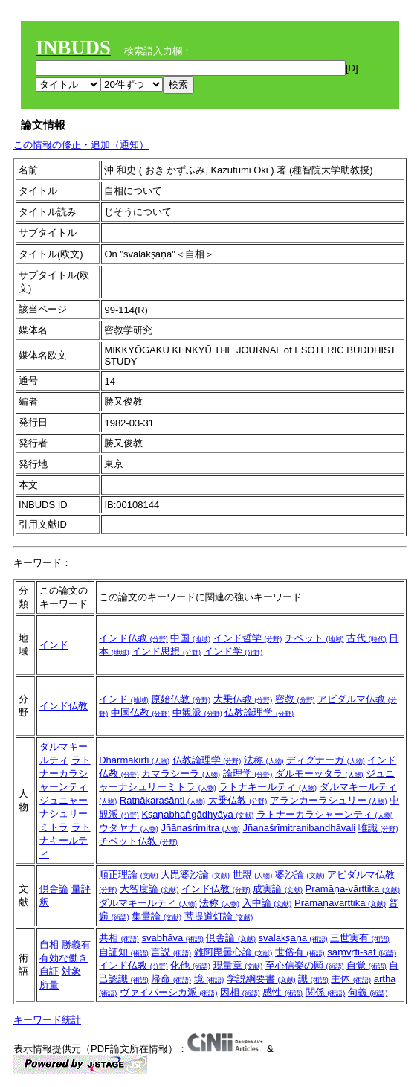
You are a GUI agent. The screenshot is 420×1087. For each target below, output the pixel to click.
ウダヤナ (128, 827)
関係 (326, 992)
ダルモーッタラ (319, 773)
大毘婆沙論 (195, 874)
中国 (190, 638)
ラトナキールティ (65, 840)
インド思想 (166, 651)
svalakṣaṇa (293, 937)
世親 (253, 874)
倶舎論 (53, 888)
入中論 (267, 902)
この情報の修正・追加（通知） (81, 144)
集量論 (156, 916)
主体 (351, 978)
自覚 (366, 965)
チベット (314, 638)
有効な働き (63, 957)
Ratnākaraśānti (162, 800)
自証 (49, 971)
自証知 (124, 952)
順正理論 (128, 874)
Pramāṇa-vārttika (353, 888)
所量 (49, 984)
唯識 (378, 827)
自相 (49, 944)
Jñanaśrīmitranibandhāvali (298, 827)
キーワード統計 (47, 1019)
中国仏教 (140, 712)
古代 (366, 638)
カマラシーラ (180, 773)
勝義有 (76, 944)
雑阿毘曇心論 (233, 952)
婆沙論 (300, 874)
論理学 (248, 773)
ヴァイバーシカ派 (169, 992)
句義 (368, 992)
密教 (295, 699)
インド (53, 644)
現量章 (238, 965)
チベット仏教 (138, 841)
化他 (190, 965)
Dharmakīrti (134, 760)
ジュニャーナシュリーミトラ (63, 814)
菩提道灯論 (218, 916)
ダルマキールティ (148, 902)
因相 (240, 992)
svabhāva (172, 937)
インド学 (233, 651)
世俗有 (300, 952)
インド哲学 (247, 638)
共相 (119, 937)
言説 (171, 952)
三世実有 (360, 937)
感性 (282, 992)
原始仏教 (180, 699)
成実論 (278, 888)
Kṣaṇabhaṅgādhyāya (197, 814)
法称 (264, 760)
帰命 (171, 978)
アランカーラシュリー (328, 800)
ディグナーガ (325, 760)
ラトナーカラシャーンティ (65, 773)
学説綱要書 (261, 978)
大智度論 (149, 888)
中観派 (197, 712)
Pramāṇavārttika (340, 902)
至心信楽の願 (304, 965)
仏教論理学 (259, 712)
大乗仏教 (243, 699)
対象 (71, 971)
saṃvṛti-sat (361, 952)
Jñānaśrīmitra (200, 827)
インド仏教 (133, 638)
